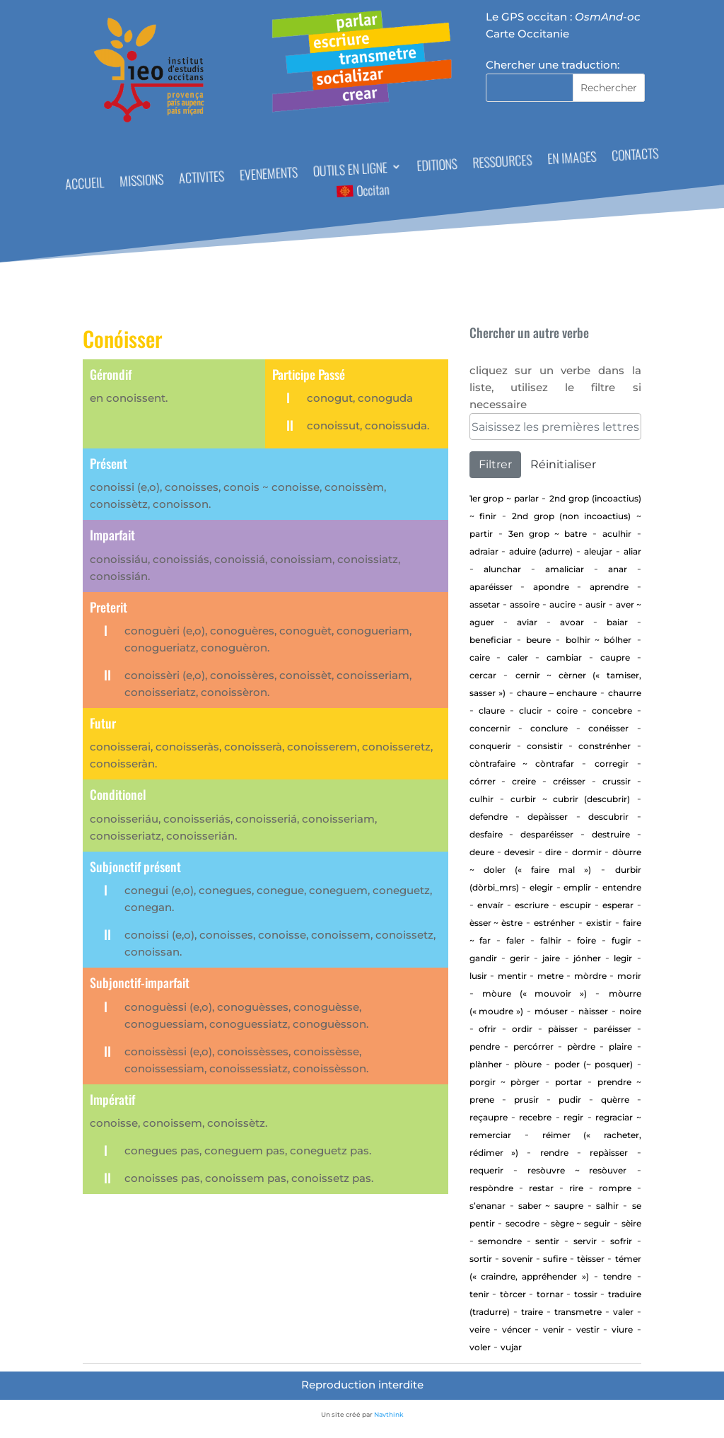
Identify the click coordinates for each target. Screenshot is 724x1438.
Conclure (549, 728)
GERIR (520, 958)
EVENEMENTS (269, 175)
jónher (587, 958)
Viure (622, 1329)
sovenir (517, 1258)
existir (599, 922)
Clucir (530, 710)
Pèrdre (581, 1046)
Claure (492, 710)
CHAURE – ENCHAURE (557, 693)
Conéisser (608, 728)
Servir (585, 1241)
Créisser (569, 781)
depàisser (547, 816)
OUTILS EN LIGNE (350, 170)
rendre (554, 1152)
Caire (479, 657)
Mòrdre (590, 975)
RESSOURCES (502, 162)
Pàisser (563, 1029)
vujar (511, 1347)
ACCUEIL (85, 185)
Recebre (535, 1117)
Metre (550, 975)
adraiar (483, 551)
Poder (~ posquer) (593, 1064)
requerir (486, 1170)
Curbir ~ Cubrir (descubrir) (570, 799)
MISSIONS (141, 182)
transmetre (578, 1311)
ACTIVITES (202, 178)
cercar (482, 675)
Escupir (575, 905)
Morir (629, 975)
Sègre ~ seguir (581, 1223)
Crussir (616, 781)
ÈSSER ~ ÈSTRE (496, 922)
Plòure (528, 1064)
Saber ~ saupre (550, 1205)
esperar (618, 905)
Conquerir (490, 746)
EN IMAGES (572, 159)
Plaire (620, 1046)
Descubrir (608, 816)
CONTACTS (635, 156)
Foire (586, 940)
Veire (479, 1329)
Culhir (481, 799)
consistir (545, 746)
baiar (617, 622)
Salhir (607, 1205)
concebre (612, 710)
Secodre (522, 1223)
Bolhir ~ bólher (599, 639)
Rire (576, 1188)
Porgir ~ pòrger (504, 1082)
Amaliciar (564, 569)
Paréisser (612, 1029)
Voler (480, 1347)
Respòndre (491, 1188)
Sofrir (621, 1241)
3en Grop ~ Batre (547, 533)
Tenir (479, 1294)
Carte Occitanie (527, 33)
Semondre (500, 1241)
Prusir (526, 1099)
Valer (623, 1311)
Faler (515, 940)
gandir (483, 958)
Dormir (587, 852)
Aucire (562, 604)
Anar (617, 569)
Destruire (611, 834)
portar (568, 1082)
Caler (518, 657)
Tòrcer (513, 1294)
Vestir (588, 1329)
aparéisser (491, 586)
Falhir (550, 940)
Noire (630, 1011)
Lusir (478, 975)
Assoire (524, 604)
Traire (532, 1311)
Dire (553, 852)
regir (573, 1117)
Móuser (551, 1011)
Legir (623, 958)
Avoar (572, 622)
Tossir (585, 1294)
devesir (519, 852)
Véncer (516, 1329)
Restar (541, 1188)
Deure (481, 852)
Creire (524, 781)
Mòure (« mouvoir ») (534, 993)
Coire (567, 710)
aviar (527, 622)
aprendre (609, 586)
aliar (632, 551)
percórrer (533, 1046)
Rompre (615, 1188)
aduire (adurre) (541, 551)
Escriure (532, 905)
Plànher (485, 1064)
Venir (553, 1329)
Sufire (555, 1258)
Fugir (621, 940)
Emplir (577, 887)
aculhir (616, 533)
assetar (484, 604)
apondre (551, 586)
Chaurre (624, 693)
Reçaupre (488, 1117)
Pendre (484, 1046)
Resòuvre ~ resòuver (576, 1170)
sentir (547, 1241)
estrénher (554, 922)
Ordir (522, 1029)
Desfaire (486, 834)
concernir (489, 728)
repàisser (609, 1152)
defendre (488, 816)
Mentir (512, 975)
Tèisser (591, 1258)
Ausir (595, 604)
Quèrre (615, 1099)
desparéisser (546, 834)
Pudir (570, 1099)
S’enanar (487, 1205)
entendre (621, 887)
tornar (550, 1294)
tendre (617, 1276)
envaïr (490, 905)
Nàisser (593, 1011)
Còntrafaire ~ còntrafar (521, 763)
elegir (541, 887)
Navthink (389, 1414)
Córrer (482, 781)
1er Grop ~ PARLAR (504, 498)
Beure (538, 639)
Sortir (480, 1258)
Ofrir (487, 1029)
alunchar (502, 569)
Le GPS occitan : (563, 16)
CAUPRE (615, 657)
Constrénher (604, 746)
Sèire (631, 1223)
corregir (612, 763)
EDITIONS (436, 166)
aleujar (598, 551)
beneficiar (490, 639)
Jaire (551, 958)
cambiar (564, 657)
